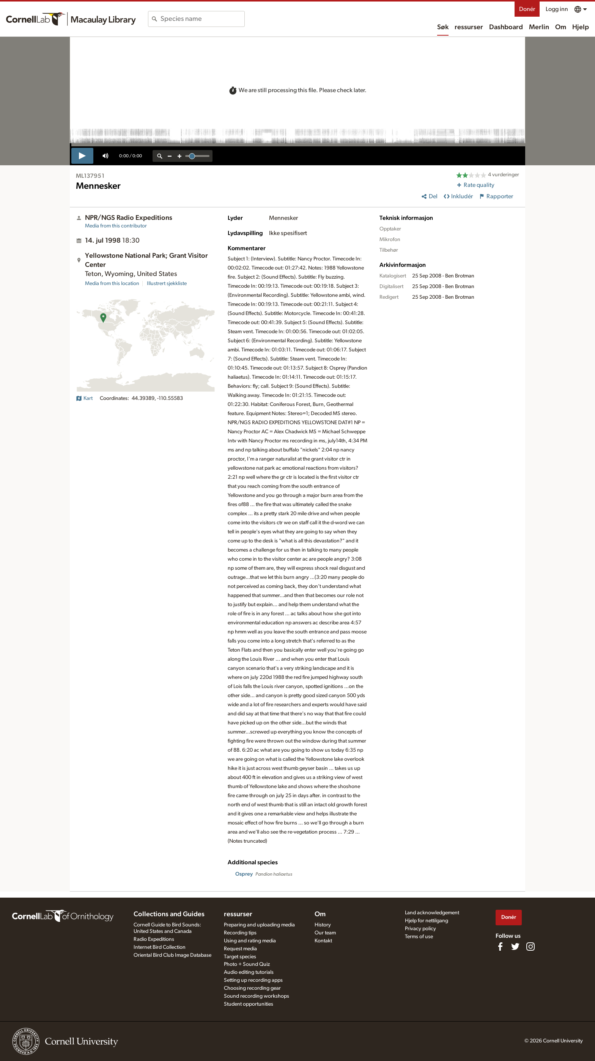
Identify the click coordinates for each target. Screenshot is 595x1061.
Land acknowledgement (432, 912)
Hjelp (580, 27)
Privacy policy (420, 928)
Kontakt (323, 940)
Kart (84, 398)
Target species (240, 956)
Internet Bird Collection (160, 947)
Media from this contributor (116, 226)
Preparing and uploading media (259, 925)
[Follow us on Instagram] (530, 946)
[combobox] (202, 19)
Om (560, 27)
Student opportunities (248, 1004)
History (323, 925)
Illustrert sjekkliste (167, 283)
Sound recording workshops (256, 996)
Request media (240, 948)
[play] (82, 156)
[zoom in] (179, 156)
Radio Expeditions (154, 939)
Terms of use (419, 936)
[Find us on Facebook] (500, 946)
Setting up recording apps (253, 980)
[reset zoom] (160, 156)
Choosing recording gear (252, 988)
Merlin (539, 27)
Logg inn (557, 9)
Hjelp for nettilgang (426, 920)
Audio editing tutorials (249, 972)
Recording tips (240, 933)
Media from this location (112, 283)
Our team (325, 933)
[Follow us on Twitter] (515, 946)
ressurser (469, 27)
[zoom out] (169, 156)
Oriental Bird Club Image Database (172, 955)
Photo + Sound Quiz (247, 964)
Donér (527, 9)
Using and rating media (250, 940)
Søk (443, 27)
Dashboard (506, 27)
